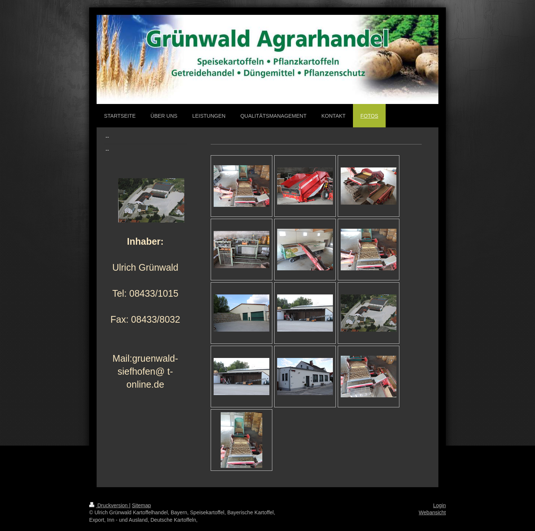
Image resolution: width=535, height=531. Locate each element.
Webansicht (432, 512)
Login (439, 505)
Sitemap (141, 505)
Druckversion (109, 505)
